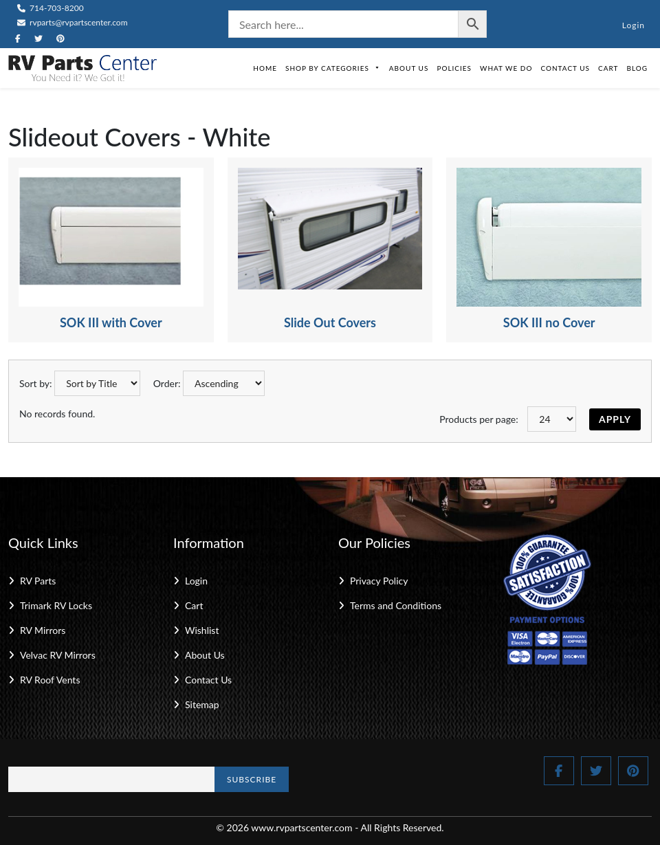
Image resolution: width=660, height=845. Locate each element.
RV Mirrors (42, 630)
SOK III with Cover (111, 322)
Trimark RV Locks (56, 605)
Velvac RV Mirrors (58, 655)
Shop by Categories (333, 68)
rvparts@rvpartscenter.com (72, 22)
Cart (608, 68)
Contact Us (565, 68)
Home (265, 68)
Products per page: (478, 419)
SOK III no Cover (549, 322)
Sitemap (202, 704)
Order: (167, 383)
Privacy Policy (379, 580)
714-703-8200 (50, 8)
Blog (637, 68)
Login (633, 25)
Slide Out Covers (330, 322)
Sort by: (35, 383)
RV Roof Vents (50, 679)
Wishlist (202, 630)
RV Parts (38, 580)
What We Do (506, 68)
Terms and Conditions (395, 605)
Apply (615, 419)
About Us (409, 68)
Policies (454, 68)
